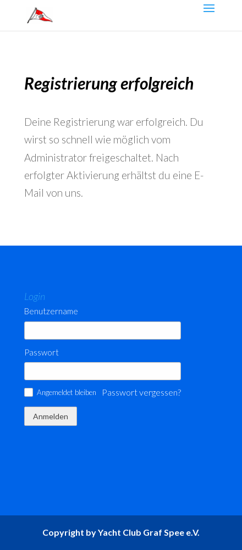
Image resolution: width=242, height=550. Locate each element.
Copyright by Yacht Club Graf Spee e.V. (121, 532)
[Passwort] (102, 371)
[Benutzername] (102, 330)
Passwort (41, 352)
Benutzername (51, 311)
